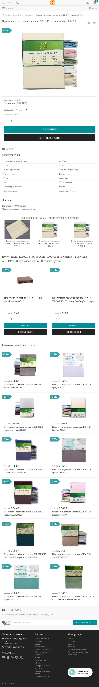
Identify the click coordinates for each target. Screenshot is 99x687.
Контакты (71, 647)
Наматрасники (40, 647)
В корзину (49, 129)
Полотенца (39, 655)
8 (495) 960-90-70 (14, 647)
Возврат (71, 644)
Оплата (70, 639)
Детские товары (41, 652)
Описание (7, 200)
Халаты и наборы (41, 660)
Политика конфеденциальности (80, 652)
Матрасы (38, 668)
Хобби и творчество (42, 671)
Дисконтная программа (77, 649)
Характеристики (11, 154)
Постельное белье (42, 639)
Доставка (71, 641)
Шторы (37, 663)
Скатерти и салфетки (43, 666)
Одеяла (37, 644)
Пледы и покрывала (42, 649)
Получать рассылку (85, 623)
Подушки (38, 641)
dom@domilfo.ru (11, 653)
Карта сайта (72, 655)
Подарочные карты (42, 676)
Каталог (8, 8)
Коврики (38, 657)
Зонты (37, 674)
